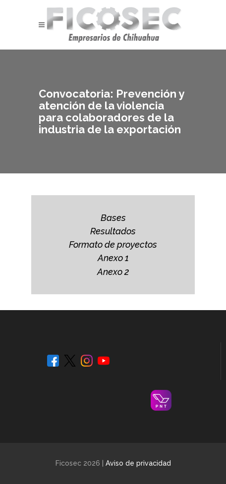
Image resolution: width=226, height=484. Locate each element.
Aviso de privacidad (138, 463)
